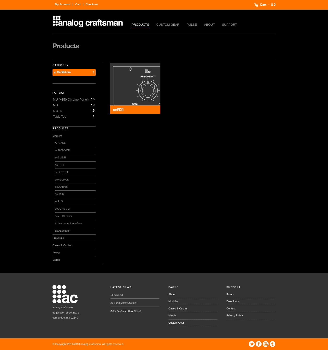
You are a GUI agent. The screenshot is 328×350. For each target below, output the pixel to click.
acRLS (59, 201)
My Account (62, 4)
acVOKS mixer (63, 216)
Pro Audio (58, 237)
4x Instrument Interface (68, 223)
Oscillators (64, 72)
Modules (58, 135)
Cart (263, 4)
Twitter (252, 344)
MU (55, 105)
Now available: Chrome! (124, 302)
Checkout (92, 4)
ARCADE (60, 142)
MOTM (58, 111)
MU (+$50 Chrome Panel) (70, 99)
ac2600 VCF (62, 150)
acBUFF (59, 164)
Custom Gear (168, 24)
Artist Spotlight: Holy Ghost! (126, 310)
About (209, 24)
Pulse (192, 24)
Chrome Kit (117, 294)
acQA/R (59, 194)
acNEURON (62, 179)
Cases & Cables (62, 245)
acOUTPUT (62, 186)
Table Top (59, 116)
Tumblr (272, 344)
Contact (230, 308)
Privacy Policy (234, 315)
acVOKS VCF (63, 208)
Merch (56, 259)
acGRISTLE (62, 172)
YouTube (266, 344)
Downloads (232, 301)
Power (56, 252)
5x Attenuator (62, 230)
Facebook (259, 344)
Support (229, 24)
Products (140, 24)
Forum (230, 294)
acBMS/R (60, 157)
